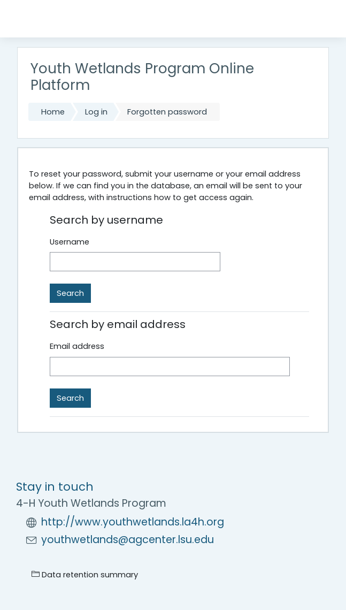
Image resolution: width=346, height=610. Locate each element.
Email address (77, 346)
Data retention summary (85, 574)
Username (69, 242)
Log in (96, 111)
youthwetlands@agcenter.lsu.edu (127, 539)
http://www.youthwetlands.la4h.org (132, 522)
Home (53, 111)
